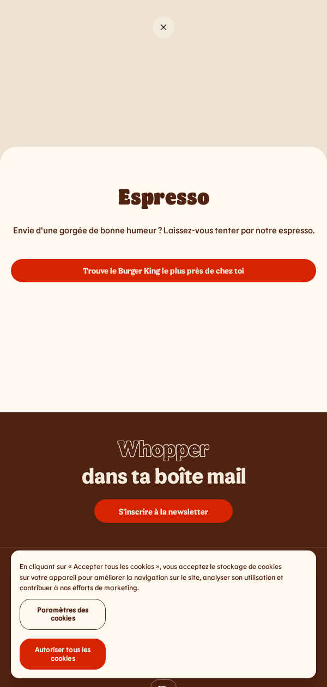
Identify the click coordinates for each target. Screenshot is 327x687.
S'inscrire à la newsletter (163, 511)
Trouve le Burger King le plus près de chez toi (163, 270)
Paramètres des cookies (63, 616)
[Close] (163, 27)
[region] (163, 616)
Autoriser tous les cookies (62, 656)
